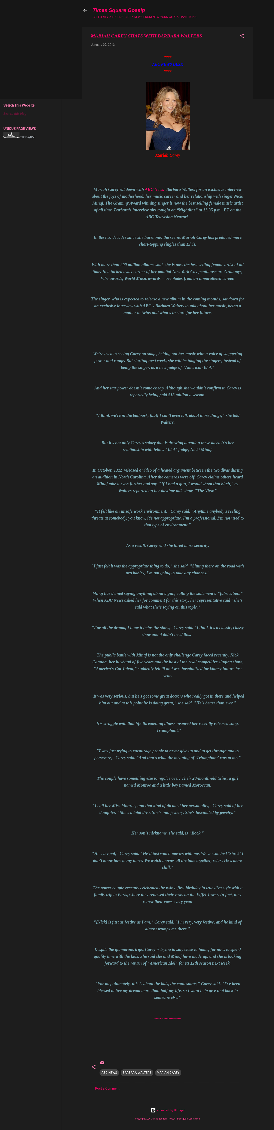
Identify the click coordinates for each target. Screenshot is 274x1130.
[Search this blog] (30, 113)
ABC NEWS (109, 1073)
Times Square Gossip (119, 10)
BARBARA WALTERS (137, 1073)
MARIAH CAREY (168, 1073)
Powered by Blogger (168, 1110)
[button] (241, 36)
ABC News (154, 189)
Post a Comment (107, 1088)
